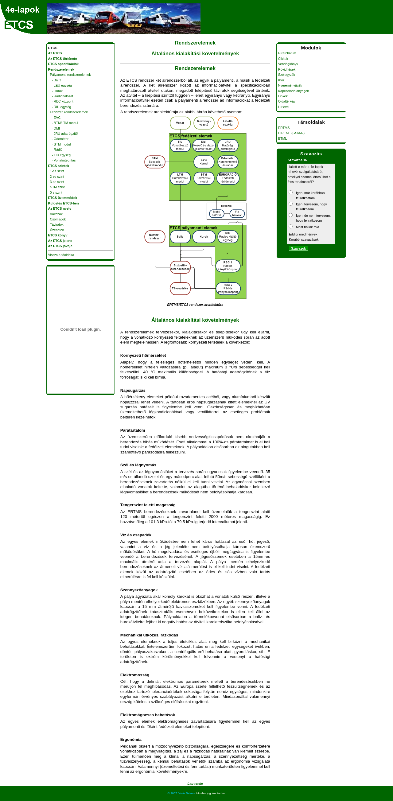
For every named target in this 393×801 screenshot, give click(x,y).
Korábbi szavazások (304, 239)
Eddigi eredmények (303, 234)
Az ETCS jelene (60, 241)
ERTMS (284, 128)
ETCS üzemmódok (62, 198)
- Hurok (55, 91)
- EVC (54, 117)
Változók (55, 214)
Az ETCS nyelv (60, 208)
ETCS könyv (58, 235)
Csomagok (57, 219)
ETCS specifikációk (63, 64)
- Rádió (55, 149)
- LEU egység (60, 85)
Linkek (283, 96)
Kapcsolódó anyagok (293, 91)
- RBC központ (60, 101)
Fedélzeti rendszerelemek (68, 112)
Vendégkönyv (288, 64)
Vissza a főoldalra (61, 255)
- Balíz (54, 80)
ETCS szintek (58, 166)
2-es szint (56, 176)
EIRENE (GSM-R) (291, 133)
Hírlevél (284, 107)
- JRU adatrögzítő (63, 133)
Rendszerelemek (195, 43)
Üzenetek (56, 230)
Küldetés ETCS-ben (63, 203)
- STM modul (59, 144)
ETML (282, 138)
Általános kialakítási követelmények (195, 53)
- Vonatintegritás (62, 160)
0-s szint (55, 192)
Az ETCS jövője (60, 246)
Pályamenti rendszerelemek (69, 74)
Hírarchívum (287, 53)
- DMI (54, 128)
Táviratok (56, 224)
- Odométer (58, 139)
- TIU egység (59, 155)
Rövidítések (286, 69)
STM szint (56, 187)
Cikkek (283, 58)
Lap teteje (195, 783)
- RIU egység (59, 107)
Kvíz (281, 80)
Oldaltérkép (286, 101)
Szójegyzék (286, 74)
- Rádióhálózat (60, 96)
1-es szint (56, 171)
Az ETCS (55, 53)
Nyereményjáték (290, 85)
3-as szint (56, 182)
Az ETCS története (62, 58)
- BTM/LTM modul (63, 123)
